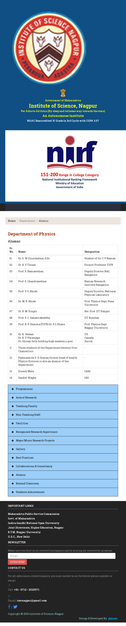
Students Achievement (30, 492)
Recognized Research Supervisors (37, 432)
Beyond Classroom (27, 483)
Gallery (20, 449)
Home (12, 220)
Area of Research (26, 397)
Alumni (21, 474)
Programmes (24, 389)
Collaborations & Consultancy (34, 466)
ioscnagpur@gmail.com (32, 600)
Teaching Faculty (26, 406)
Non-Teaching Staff (28, 414)
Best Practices (25, 457)
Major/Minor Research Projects (35, 440)
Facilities (22, 423)
